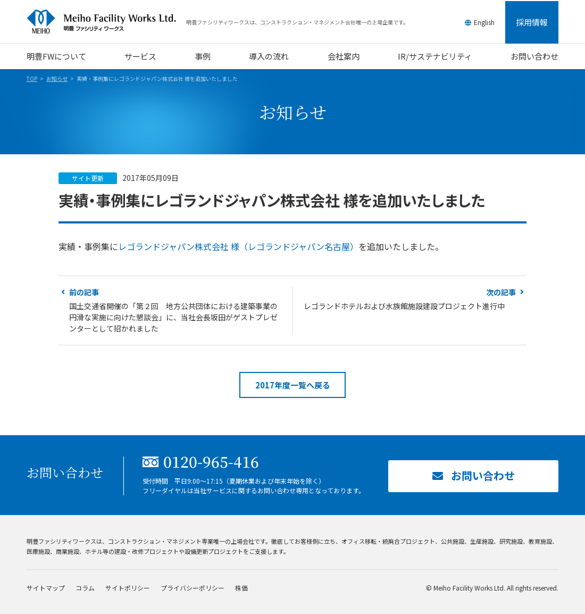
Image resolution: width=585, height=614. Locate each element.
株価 (241, 587)
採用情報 (532, 22)
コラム (85, 587)
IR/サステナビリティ (435, 56)
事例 (203, 56)
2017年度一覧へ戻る (292, 385)
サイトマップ (46, 587)
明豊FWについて (56, 56)
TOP (32, 78)
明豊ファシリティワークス (106, 22)
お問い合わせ (534, 56)
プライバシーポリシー (192, 587)
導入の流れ (269, 56)
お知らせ (57, 78)
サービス (140, 56)
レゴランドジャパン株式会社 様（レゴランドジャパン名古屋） (238, 246)
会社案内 (344, 56)
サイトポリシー (127, 587)
